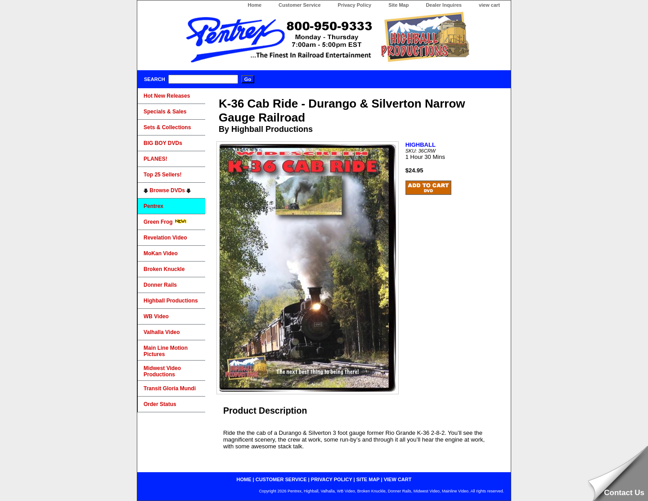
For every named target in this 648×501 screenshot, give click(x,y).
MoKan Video (161, 253)
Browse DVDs (167, 190)
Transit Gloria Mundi (170, 388)
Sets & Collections (167, 127)
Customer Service (300, 5)
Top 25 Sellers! (162, 175)
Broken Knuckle (164, 269)
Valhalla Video (162, 332)
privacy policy (331, 479)
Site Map (398, 5)
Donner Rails (160, 285)
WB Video (156, 316)
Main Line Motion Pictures (166, 351)
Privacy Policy (355, 5)
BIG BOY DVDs (163, 143)
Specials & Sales (165, 111)
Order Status (160, 404)
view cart (489, 5)
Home (254, 5)
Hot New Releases (167, 96)
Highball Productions (171, 301)
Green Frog (165, 222)
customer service (281, 479)
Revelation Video (165, 238)
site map (368, 479)
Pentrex (153, 206)
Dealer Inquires (443, 5)
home (244, 479)
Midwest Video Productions (162, 371)
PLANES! (155, 159)
